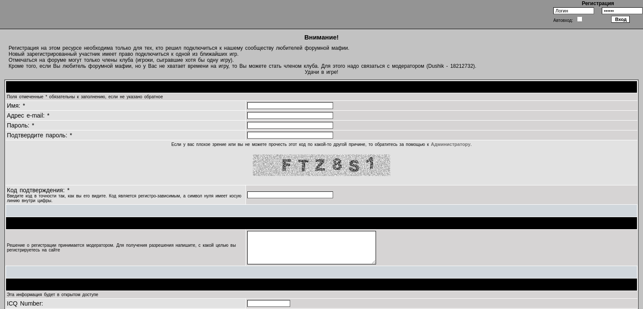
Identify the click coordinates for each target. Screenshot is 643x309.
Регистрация (598, 3)
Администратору (450, 144)
